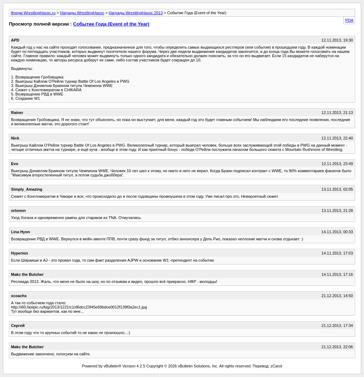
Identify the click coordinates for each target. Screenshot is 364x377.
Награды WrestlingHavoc (82, 13)
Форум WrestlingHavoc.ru (33, 13)
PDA (349, 20)
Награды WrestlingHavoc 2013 (136, 13)
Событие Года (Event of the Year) (111, 24)
